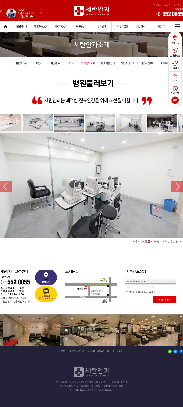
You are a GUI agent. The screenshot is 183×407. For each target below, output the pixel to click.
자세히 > (152, 292)
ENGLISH (157, 4)
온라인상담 (175, 52)
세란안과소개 (21, 63)
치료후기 (175, 77)
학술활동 (57, 63)
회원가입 (177, 4)
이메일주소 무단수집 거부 (98, 351)
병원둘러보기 (89, 63)
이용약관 (62, 351)
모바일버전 (117, 351)
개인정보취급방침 (76, 351)
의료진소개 (40, 63)
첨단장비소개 (129, 63)
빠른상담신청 (164, 299)
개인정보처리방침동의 (136, 292)
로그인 (168, 4)
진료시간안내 (109, 63)
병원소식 (72, 63)
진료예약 (175, 65)
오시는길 (175, 40)
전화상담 (175, 90)
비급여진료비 (149, 63)
